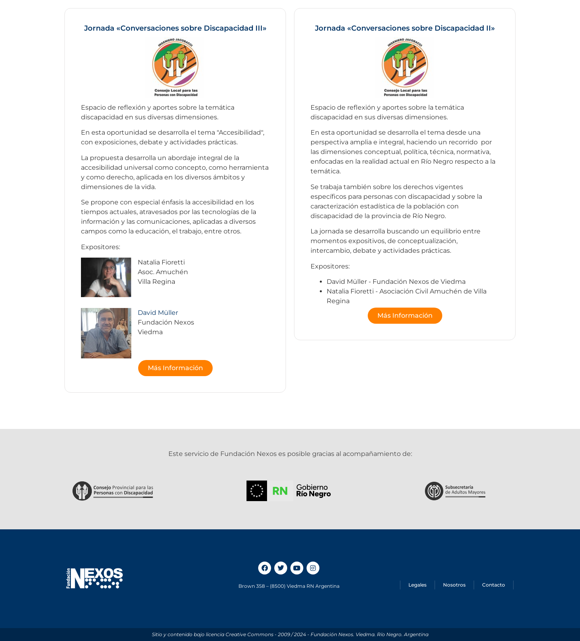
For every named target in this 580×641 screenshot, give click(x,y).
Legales (417, 585)
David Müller (158, 312)
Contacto (493, 585)
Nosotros (454, 585)
